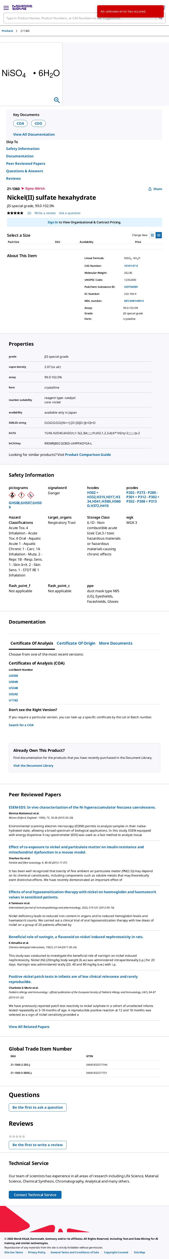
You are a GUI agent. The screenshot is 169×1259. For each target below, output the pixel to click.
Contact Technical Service (35, 1194)
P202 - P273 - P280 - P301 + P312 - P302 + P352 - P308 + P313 (142, 497)
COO (38, 123)
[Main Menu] (6, 7)
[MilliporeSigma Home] (22, 7)
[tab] (11, 31)
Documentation (19, 156)
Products (7, 31)
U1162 (13, 700)
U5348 (13, 688)
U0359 (13, 676)
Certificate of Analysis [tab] (32, 643)
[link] (13, 1252)
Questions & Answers (24, 171)
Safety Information (22, 148)
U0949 (13, 682)
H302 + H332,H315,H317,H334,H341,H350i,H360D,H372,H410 (103, 499)
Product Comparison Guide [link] (88, 454)
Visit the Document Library (33, 765)
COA (20, 123)
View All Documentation (34, 134)
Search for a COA (21, 725)
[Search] (160, 17)
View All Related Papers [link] (29, 1026)
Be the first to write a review (39, 1145)
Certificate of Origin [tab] (76, 643)
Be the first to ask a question (37, 1107)
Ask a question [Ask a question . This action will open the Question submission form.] (70, 213)
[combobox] (84, 18)
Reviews (13, 178)
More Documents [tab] (115, 643)
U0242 (13, 694)
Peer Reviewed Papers (25, 163)
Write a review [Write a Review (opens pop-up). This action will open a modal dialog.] (45, 213)
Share (155, 189)
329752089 (131, 287)
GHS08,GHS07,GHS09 (25, 505)
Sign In (53, 222)
